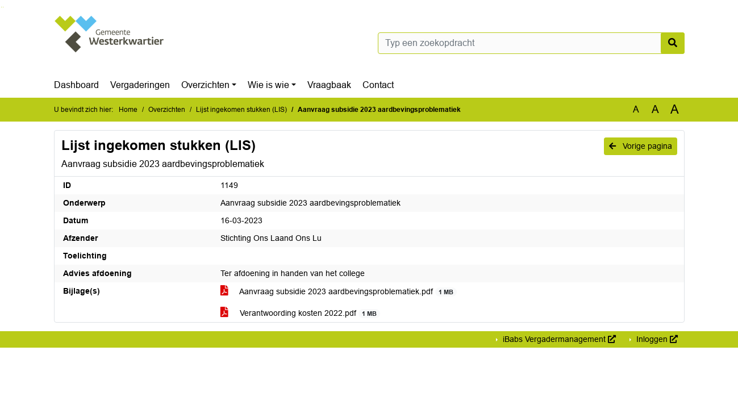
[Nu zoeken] (673, 43)
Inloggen (656, 339)
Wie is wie (268, 85)
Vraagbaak (329, 85)
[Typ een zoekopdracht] (531, 43)
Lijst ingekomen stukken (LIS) (241, 110)
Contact (378, 85)
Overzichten (205, 85)
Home (128, 110)
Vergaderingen (140, 85)
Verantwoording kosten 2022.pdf (300, 313)
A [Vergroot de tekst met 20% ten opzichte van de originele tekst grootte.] (655, 109)
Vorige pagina (640, 146)
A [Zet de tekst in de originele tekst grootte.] (636, 109)
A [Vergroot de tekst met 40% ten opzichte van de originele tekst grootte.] (674, 109)
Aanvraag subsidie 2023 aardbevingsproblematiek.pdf (338, 292)
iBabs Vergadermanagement (558, 339)
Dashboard (76, 85)
